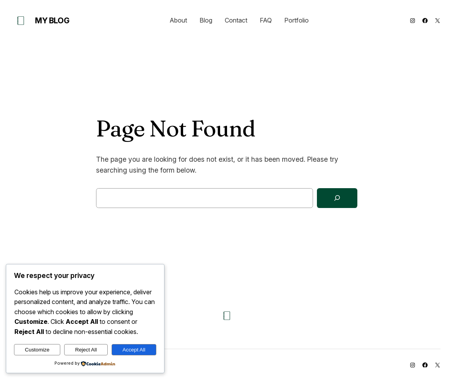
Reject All (86, 350)
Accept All (133, 350)
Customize (37, 350)
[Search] (337, 198)
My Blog (52, 20)
